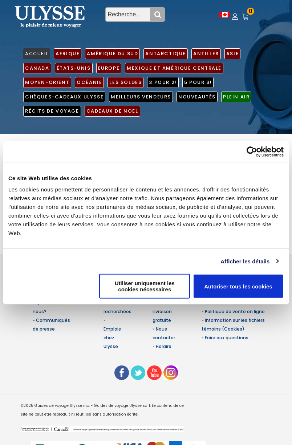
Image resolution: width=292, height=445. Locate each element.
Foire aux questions (226, 338)
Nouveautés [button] (197, 96)
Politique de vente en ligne (235, 311)
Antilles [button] (206, 53)
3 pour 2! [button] (163, 82)
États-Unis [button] (74, 68)
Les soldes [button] (125, 82)
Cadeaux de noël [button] (112, 111)
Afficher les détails (244, 261)
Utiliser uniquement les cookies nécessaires (145, 286)
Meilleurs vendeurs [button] (141, 96)
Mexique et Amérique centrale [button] (174, 68)
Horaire (163, 346)
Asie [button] (232, 53)
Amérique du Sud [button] (112, 53)
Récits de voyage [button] (52, 111)
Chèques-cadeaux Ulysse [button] (64, 96)
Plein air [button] (236, 96)
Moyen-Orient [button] (47, 82)
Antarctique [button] (165, 53)
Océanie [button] (89, 82)
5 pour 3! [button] (198, 82)
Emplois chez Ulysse (112, 337)
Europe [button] (109, 68)
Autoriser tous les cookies (238, 286)
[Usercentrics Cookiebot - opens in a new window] (252, 151)
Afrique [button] (68, 53)
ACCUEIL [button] (36, 53)
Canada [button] (37, 68)
